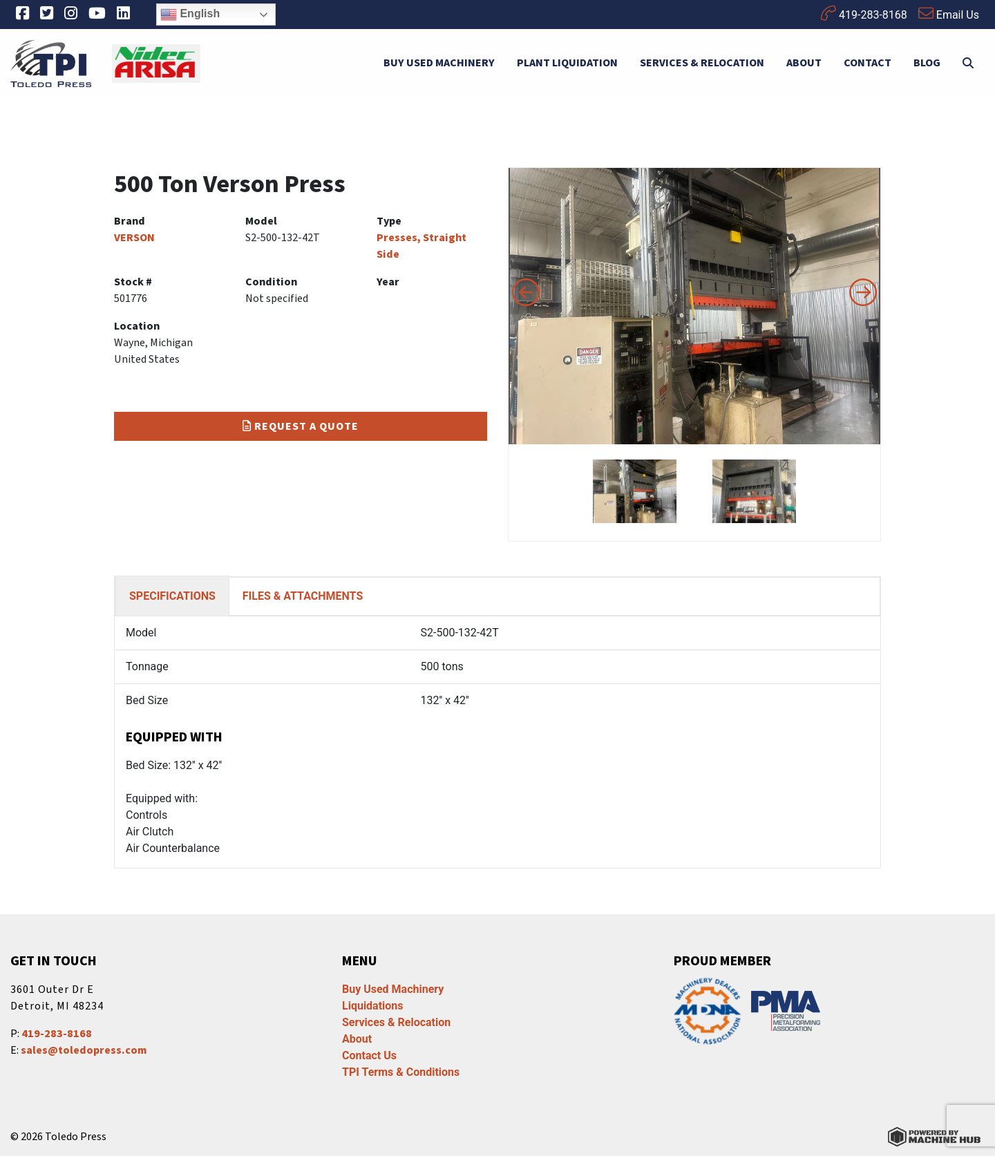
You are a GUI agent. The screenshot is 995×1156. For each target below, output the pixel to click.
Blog (926, 62)
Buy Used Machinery (439, 62)
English (190, 14)
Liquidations (373, 1005)
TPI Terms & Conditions (400, 1072)
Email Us (948, 13)
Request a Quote (301, 426)
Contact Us (369, 1055)
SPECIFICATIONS (172, 596)
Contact (867, 62)
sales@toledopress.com (83, 1050)
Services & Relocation (702, 62)
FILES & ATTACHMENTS (303, 596)
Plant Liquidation (567, 62)
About (804, 62)
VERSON (134, 237)
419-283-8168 (864, 13)
